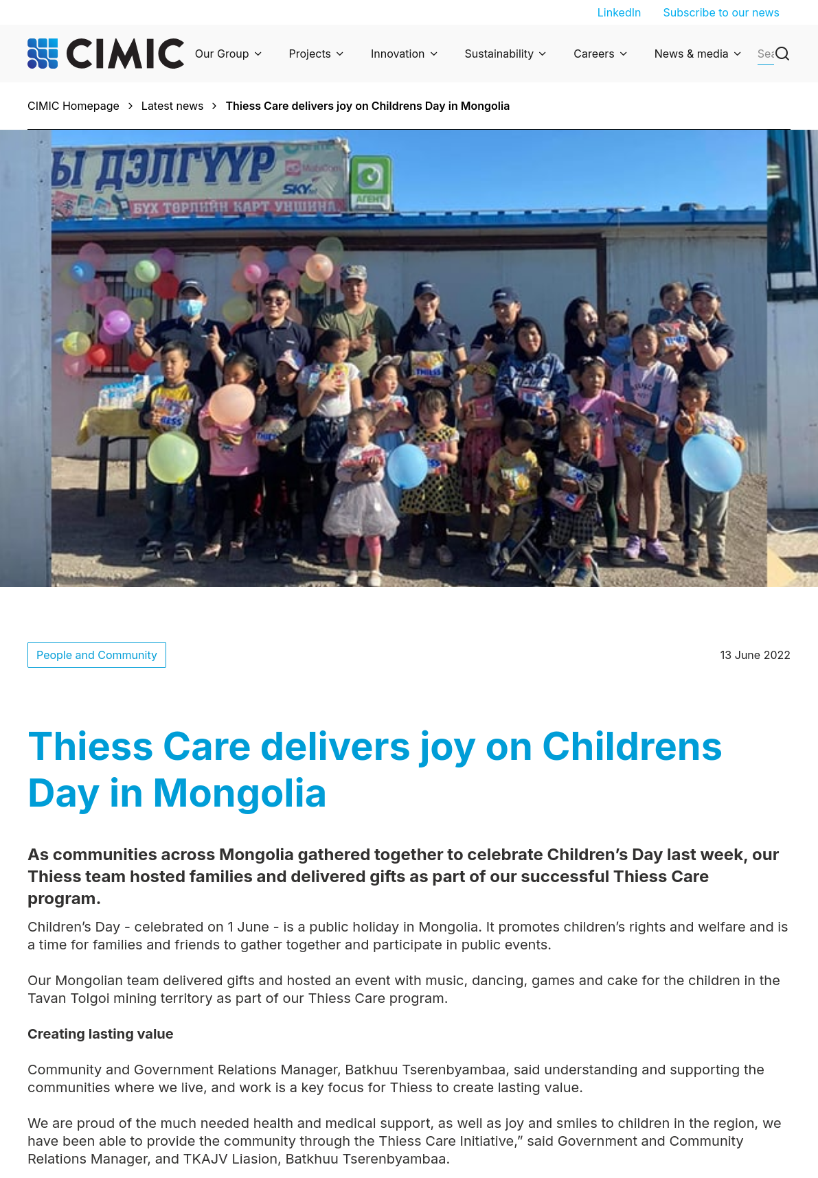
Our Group (222, 53)
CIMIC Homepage (73, 106)
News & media (692, 53)
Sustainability (499, 53)
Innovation (398, 53)
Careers (594, 53)
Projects (310, 53)
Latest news (172, 106)
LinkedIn (619, 12)
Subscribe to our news (721, 12)
